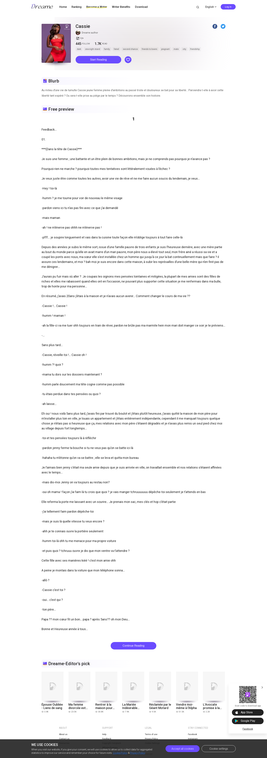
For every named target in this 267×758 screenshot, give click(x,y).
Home (63, 7)
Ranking (77, 7)
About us (63, 734)
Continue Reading (133, 645)
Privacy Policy (137, 753)
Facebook (248, 729)
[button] (98, 59)
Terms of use (151, 734)
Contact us (64, 739)
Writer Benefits (121, 7)
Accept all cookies (182, 748)
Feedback (106, 739)
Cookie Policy (120, 753)
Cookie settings (218, 748)
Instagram (193, 739)
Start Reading (98, 59)
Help (104, 734)
